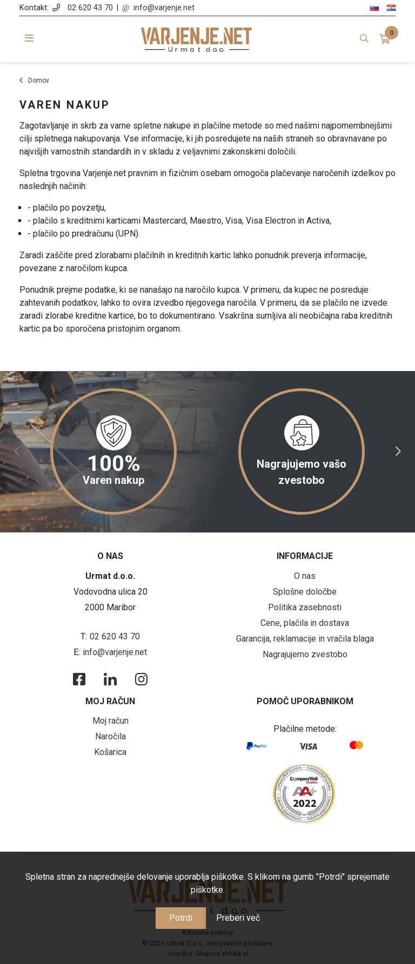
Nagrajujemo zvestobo (305, 654)
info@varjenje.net (164, 7)
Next (398, 451)
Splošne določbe (305, 592)
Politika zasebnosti (305, 607)
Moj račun (110, 721)
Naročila (110, 736)
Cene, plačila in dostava (304, 623)
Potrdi (180, 918)
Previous (16, 451)
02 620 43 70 (90, 7)
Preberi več (238, 918)
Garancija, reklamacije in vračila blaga (305, 638)
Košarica (110, 752)
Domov (38, 80)
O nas (305, 576)
